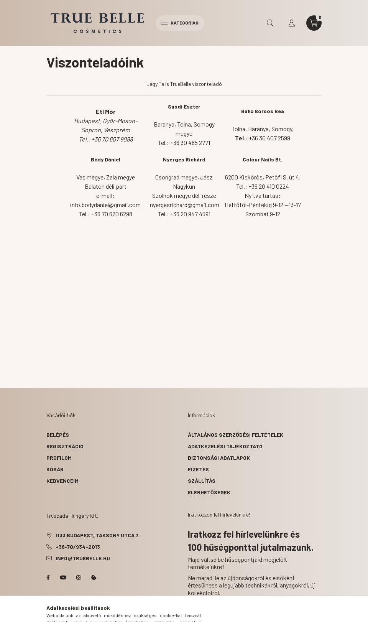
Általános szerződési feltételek (235, 434)
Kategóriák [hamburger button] (180, 22)
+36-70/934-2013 (78, 546)
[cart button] (314, 23)
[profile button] (291, 23)
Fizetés (198, 469)
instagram (78, 577)
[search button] (270, 23)
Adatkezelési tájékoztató (225, 446)
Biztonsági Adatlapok (219, 457)
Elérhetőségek (209, 492)
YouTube (63, 577)
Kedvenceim (62, 480)
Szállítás (201, 480)
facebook (48, 577)
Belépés (57, 434)
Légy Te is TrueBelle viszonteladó (184, 84)
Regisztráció (65, 446)
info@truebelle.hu (83, 558)
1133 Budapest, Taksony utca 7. (98, 535)
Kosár (55, 469)
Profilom (59, 457)
